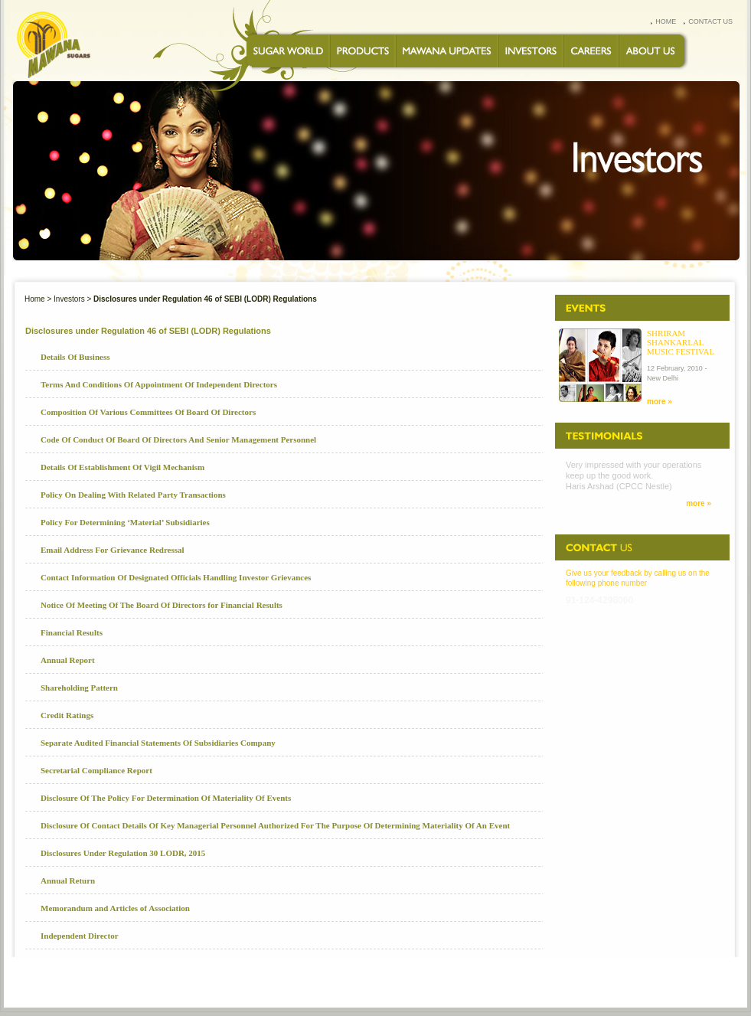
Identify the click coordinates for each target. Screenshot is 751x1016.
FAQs (578, 981)
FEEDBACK (541, 981)
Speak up (613, 981)
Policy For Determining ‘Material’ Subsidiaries (125, 522)
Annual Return (68, 880)
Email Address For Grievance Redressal (112, 549)
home (665, 21)
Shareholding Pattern (79, 687)
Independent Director (80, 935)
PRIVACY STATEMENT (477, 981)
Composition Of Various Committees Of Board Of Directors (148, 412)
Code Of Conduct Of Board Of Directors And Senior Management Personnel (178, 439)
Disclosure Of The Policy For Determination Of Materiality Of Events (166, 797)
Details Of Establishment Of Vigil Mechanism (122, 467)
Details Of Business (75, 356)
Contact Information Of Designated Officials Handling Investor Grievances (176, 577)
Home (34, 299)
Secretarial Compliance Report (96, 770)
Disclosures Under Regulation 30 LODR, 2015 (123, 853)
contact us (710, 21)
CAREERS (361, 981)
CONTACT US (409, 981)
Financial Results (72, 632)
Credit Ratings (67, 715)
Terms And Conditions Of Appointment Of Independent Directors (159, 384)
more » (659, 401)
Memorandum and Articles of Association (115, 908)
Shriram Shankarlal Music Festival (680, 342)
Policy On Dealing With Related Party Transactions (133, 494)
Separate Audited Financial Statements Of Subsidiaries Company (158, 742)
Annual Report (68, 660)
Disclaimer (701, 981)
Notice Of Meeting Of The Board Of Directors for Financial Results (161, 604)
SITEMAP (655, 981)
